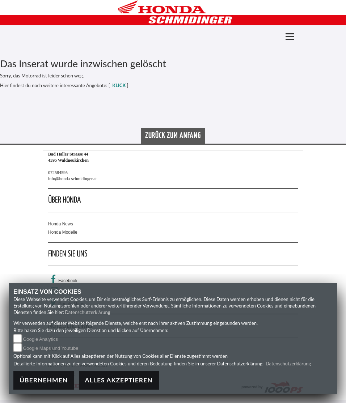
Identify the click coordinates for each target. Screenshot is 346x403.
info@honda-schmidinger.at (72, 178)
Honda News (60, 223)
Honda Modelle (62, 232)
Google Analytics (40, 339)
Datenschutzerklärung (87, 312)
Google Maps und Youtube (50, 348)
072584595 (58, 172)
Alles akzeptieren (119, 380)
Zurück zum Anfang (173, 135)
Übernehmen (44, 380)
